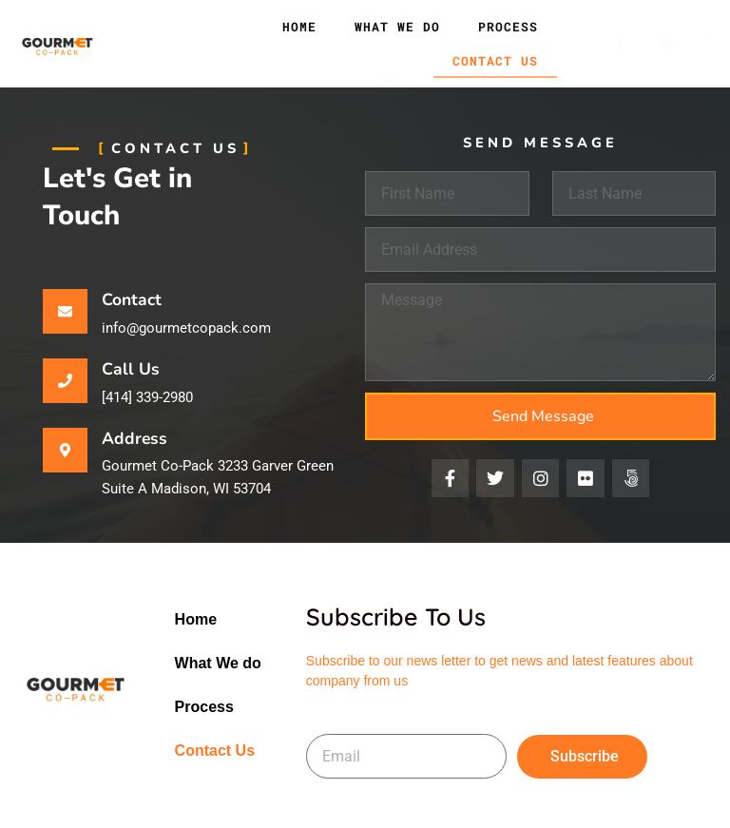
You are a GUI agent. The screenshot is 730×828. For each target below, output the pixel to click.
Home (299, 26)
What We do (397, 26)
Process (508, 26)
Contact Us (495, 60)
